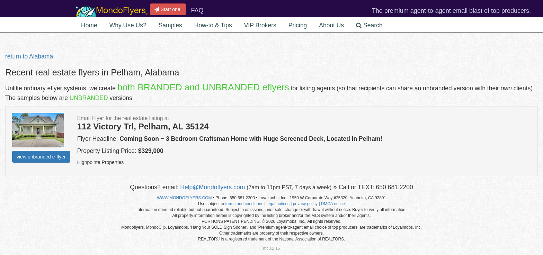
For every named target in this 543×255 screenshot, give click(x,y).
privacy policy (305, 203)
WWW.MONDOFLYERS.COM (184, 197)
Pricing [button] (297, 25)
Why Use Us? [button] (127, 25)
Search (369, 25)
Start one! (168, 9)
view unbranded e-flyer (41, 157)
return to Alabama (29, 56)
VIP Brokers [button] (260, 25)
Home (89, 25)
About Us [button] (331, 25)
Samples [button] (170, 25)
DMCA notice (333, 203)
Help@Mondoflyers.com (212, 187)
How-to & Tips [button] (213, 25)
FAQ (197, 10)
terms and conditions (244, 203)
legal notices (278, 203)
